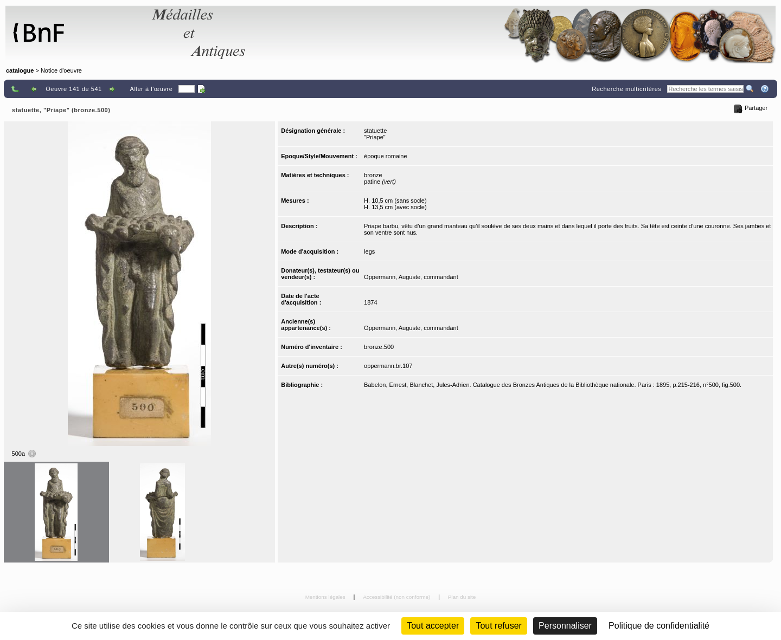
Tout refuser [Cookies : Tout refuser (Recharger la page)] (498, 625)
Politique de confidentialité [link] (659, 625)
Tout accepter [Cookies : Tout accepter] (433, 625)
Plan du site (462, 597)
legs (369, 251)
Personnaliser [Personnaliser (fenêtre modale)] (565, 625)
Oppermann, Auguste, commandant (411, 277)
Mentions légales (326, 597)
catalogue (20, 70)
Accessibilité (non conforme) (397, 597)
